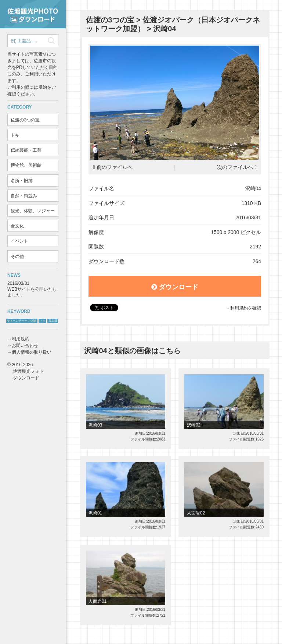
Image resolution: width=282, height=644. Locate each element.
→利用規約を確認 (243, 308)
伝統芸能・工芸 (26, 150)
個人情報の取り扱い (31, 352)
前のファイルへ (115, 167)
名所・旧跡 (22, 180)
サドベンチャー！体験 (21, 320)
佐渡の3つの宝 (25, 120)
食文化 (17, 226)
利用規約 (20, 339)
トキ (15, 135)
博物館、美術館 (26, 165)
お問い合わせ (25, 345)
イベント (19, 241)
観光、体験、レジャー (33, 210)
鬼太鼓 (52, 320)
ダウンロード (175, 287)
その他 (17, 256)
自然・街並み (24, 195)
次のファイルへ (235, 167)
